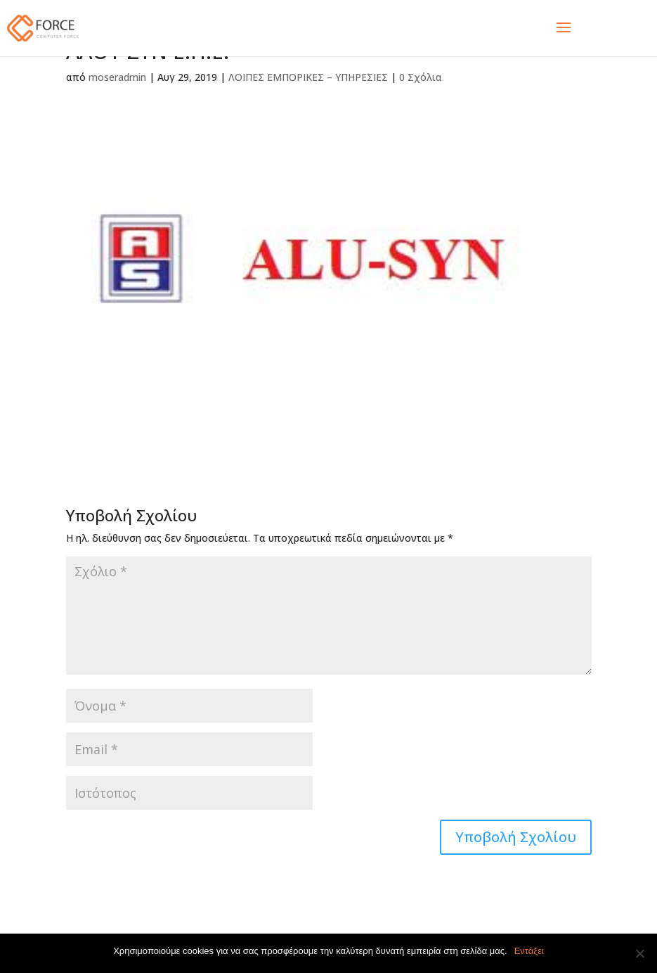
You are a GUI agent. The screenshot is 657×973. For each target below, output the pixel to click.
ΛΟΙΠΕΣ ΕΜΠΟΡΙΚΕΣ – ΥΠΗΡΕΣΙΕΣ (308, 77)
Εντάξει (529, 951)
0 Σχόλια (420, 77)
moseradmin (117, 77)
